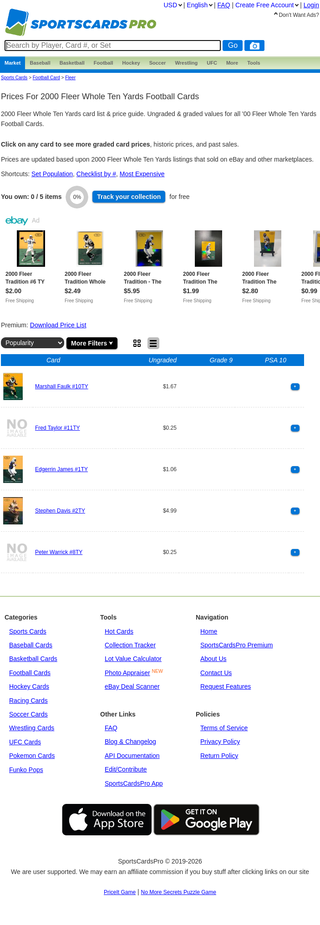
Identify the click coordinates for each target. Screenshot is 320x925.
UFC (212, 63)
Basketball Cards (33, 658)
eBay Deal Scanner (132, 686)
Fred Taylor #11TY (57, 428)
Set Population (52, 174)
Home (208, 631)
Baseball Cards (30, 645)
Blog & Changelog (130, 741)
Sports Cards (14, 77)
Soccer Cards (28, 714)
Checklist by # (96, 174)
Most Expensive (142, 174)
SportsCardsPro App (134, 783)
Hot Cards (119, 631)
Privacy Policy (220, 741)
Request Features (225, 686)
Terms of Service (224, 728)
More (232, 63)
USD (170, 5)
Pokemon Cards (32, 755)
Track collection (129, 196)
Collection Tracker (130, 645)
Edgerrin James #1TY (61, 469)
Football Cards (30, 672)
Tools (253, 63)
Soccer (157, 63)
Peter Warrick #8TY (58, 552)
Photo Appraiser (127, 672)
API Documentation (132, 755)
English (197, 5)
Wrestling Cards (31, 728)
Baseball (40, 63)
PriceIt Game (120, 892)
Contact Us (216, 672)
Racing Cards (28, 700)
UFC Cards (25, 742)
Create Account (264, 5)
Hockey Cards (29, 686)
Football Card (46, 77)
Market (12, 63)
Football (103, 63)
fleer (70, 77)
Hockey (131, 63)
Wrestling (186, 63)
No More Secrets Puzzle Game (178, 892)
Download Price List (58, 325)
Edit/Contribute (126, 769)
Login (311, 5)
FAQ (111, 728)
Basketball (72, 63)
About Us (213, 658)
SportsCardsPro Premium (236, 645)
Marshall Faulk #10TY (61, 386)
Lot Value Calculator (133, 658)
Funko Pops (26, 769)
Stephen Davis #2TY (60, 511)
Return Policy (219, 755)
